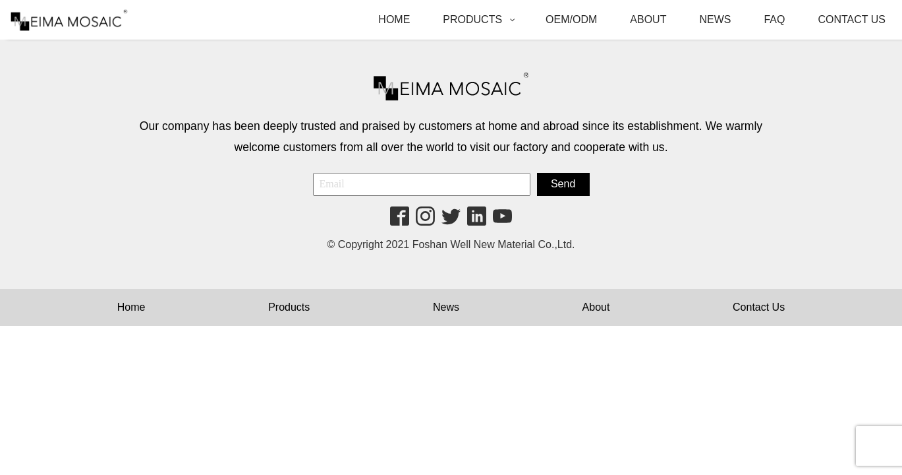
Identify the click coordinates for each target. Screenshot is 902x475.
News (446, 307)
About (596, 307)
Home (131, 307)
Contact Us (759, 307)
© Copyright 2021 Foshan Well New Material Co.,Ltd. (451, 244)
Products (289, 307)
